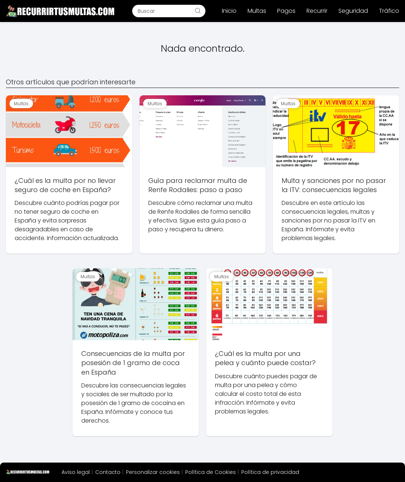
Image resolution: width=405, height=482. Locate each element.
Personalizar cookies (153, 472)
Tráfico (389, 11)
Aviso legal (76, 472)
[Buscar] (197, 10)
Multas (257, 11)
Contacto (107, 472)
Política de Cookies (210, 472)
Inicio (229, 11)
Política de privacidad (270, 472)
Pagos (286, 11)
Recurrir (316, 11)
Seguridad (353, 11)
